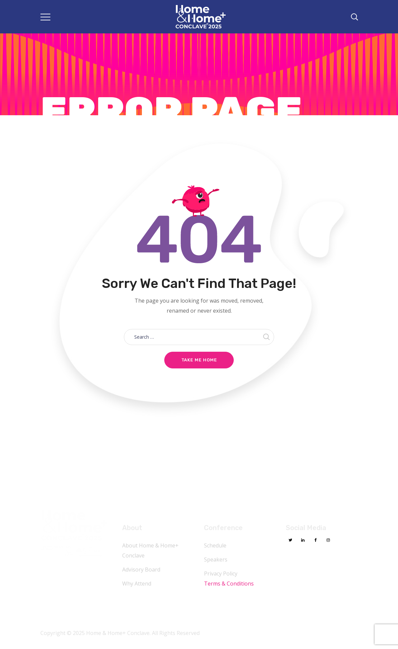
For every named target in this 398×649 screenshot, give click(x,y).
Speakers (215, 559)
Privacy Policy (220, 573)
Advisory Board (141, 569)
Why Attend (136, 583)
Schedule (215, 545)
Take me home (199, 359)
